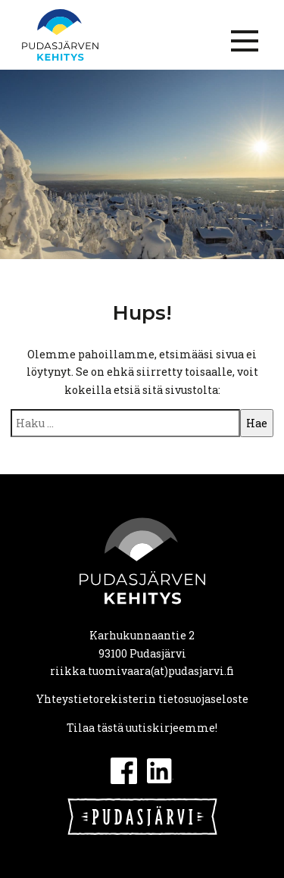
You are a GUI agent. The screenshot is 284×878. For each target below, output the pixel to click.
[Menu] (244, 41)
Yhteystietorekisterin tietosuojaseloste (142, 699)
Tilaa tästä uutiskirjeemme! (142, 727)
